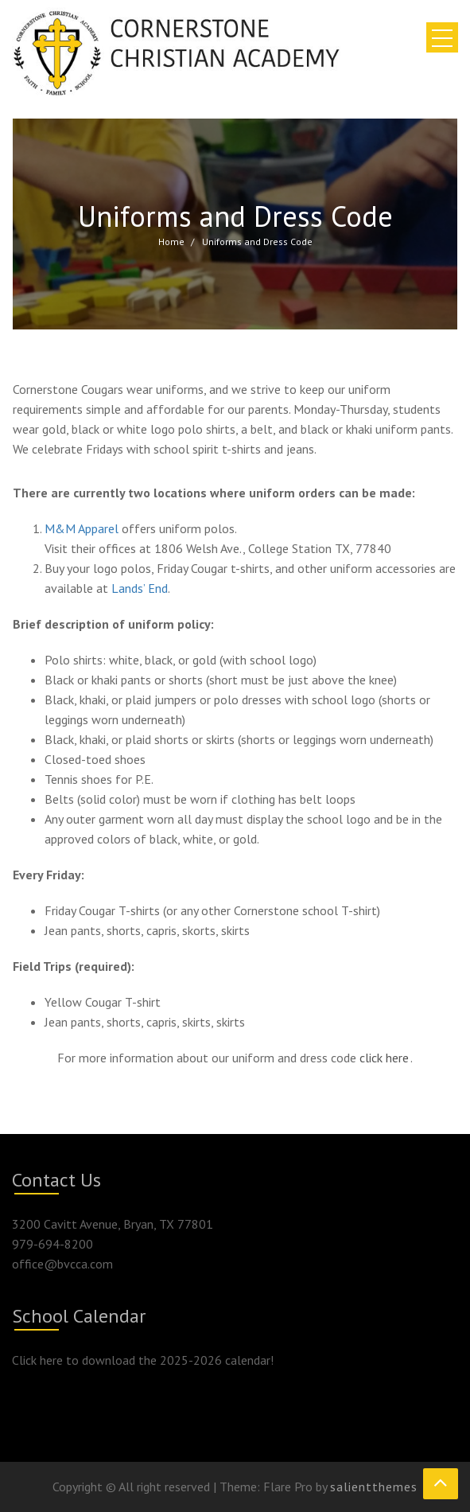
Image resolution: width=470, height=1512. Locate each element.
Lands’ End (139, 588)
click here (384, 1058)
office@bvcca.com (62, 1264)
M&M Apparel (81, 528)
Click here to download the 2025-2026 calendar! (143, 1360)
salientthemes (374, 1486)
